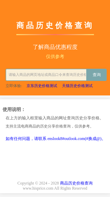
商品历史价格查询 (76, 183)
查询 (97, 75)
